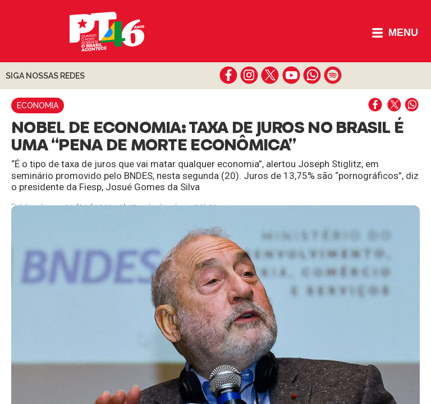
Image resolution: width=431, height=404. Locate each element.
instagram (249, 75)
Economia (37, 105)
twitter (270, 75)
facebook (228, 75)
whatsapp (311, 75)
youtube (291, 75)
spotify (332, 75)
